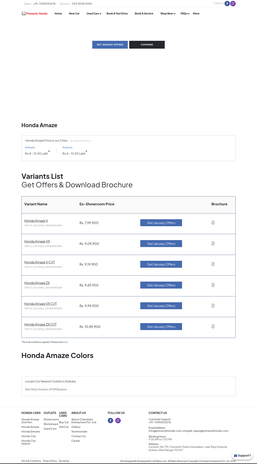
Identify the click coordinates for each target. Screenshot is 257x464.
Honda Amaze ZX (37, 283)
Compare (147, 44)
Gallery (75, 426)
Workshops (51, 424)
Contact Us (78, 436)
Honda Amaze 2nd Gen (30, 421)
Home (58, 13)
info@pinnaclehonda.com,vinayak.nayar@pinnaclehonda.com (188, 430)
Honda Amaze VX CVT (40, 304)
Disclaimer (64, 461)
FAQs (184, 13)
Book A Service (144, 13)
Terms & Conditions (31, 461)
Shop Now (166, 13)
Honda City (28, 436)
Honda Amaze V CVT (39, 262)
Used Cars (93, 13)
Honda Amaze (30, 426)
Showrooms (51, 419)
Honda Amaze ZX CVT (40, 324)
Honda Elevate (30, 431)
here (65, 342)
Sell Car (64, 426)
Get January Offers (110, 44)
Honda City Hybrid (28, 442)
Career (75, 440)
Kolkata (30, 147)
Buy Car (64, 422)
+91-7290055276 (40, 4)
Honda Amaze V (36, 221)
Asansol (67, 147)
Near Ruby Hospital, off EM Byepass (46, 389)
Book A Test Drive (117, 13)
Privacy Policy (50, 461)
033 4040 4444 (76, 4)
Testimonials (79, 431)
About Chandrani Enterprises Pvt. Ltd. (84, 421)
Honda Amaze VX (37, 241)
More (196, 13)
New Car (74, 13)
